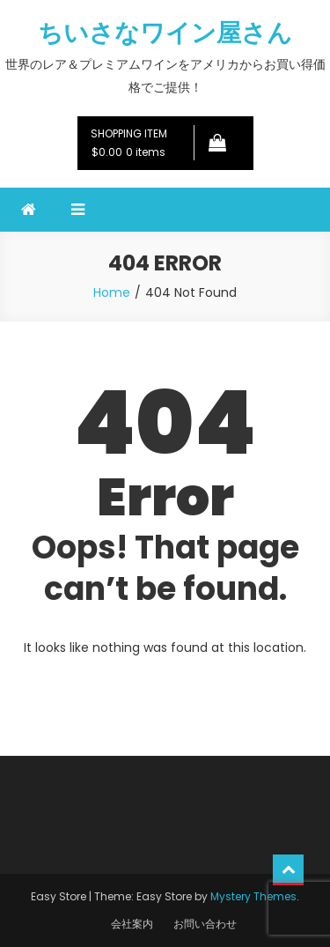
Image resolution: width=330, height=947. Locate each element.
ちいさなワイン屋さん (165, 33)
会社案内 (132, 923)
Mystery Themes (253, 896)
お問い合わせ (205, 923)
